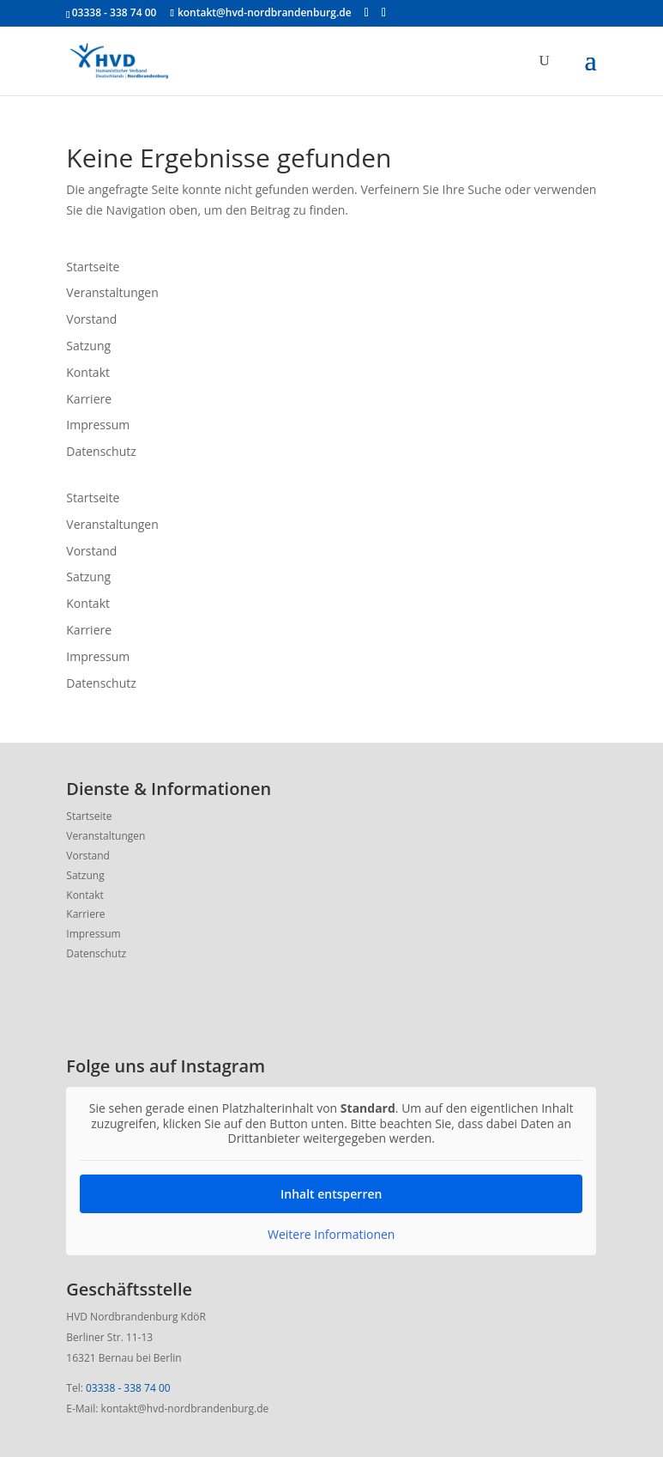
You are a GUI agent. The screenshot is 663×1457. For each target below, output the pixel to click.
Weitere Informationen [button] (331, 1234)
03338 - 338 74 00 (128, 1388)
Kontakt (88, 372)
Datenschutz (101, 451)
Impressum (98, 424)
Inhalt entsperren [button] (331, 1194)
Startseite (92, 266)
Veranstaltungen (112, 292)
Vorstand (91, 319)
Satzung (88, 345)
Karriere (89, 399)
